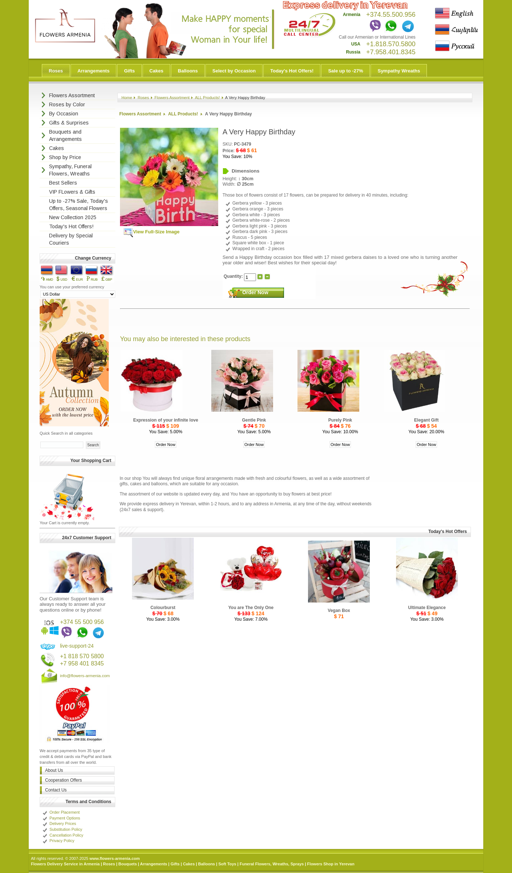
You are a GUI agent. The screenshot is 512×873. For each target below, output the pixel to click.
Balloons (188, 71)
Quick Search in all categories (66, 433)
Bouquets (128, 864)
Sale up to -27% (345, 71)
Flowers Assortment (172, 97)
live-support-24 (77, 646)
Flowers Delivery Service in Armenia (65, 864)
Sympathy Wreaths (398, 71)
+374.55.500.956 (391, 14)
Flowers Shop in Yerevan (331, 864)
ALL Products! (207, 97)
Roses (56, 71)
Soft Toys (227, 864)
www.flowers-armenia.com (114, 858)
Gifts (129, 71)
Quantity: (234, 276)
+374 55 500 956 (82, 622)
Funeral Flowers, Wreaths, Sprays (272, 864)
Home (126, 97)
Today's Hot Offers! (291, 71)
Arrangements (93, 71)
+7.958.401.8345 (391, 52)
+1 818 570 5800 (82, 656)
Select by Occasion (234, 71)
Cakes (156, 71)
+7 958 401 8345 (82, 663)
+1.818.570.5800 (391, 44)
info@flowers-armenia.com (85, 675)
